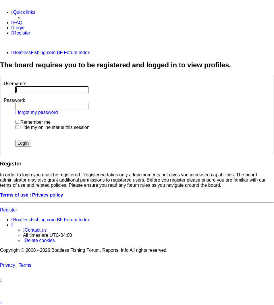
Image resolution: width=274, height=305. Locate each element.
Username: (15, 83)
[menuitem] (16, 22)
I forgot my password (36, 112)
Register (8, 209)
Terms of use (14, 194)
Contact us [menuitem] (35, 230)
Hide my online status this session (52, 127)
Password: (14, 100)
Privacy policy (47, 194)
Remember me (33, 122)
